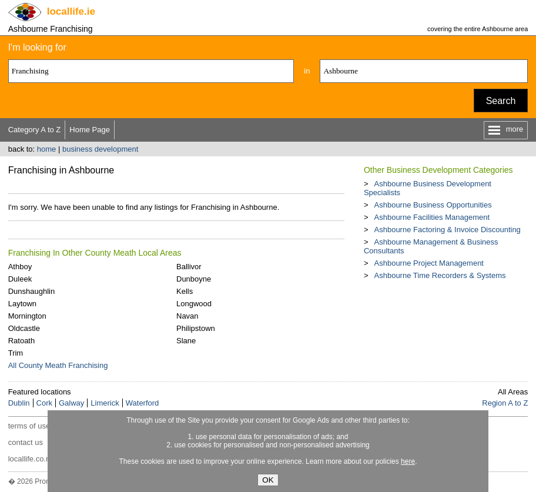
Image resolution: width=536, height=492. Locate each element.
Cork (44, 403)
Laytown (22, 303)
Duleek (20, 279)
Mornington (27, 316)
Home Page (89, 129)
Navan (187, 316)
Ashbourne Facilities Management (432, 217)
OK (267, 480)
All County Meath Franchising (58, 365)
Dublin (19, 403)
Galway (71, 403)
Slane (186, 340)
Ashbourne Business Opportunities (433, 204)
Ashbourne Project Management (429, 263)
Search (501, 101)
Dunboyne (193, 279)
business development (100, 149)
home (46, 149)
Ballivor (189, 266)
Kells (184, 291)
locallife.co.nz (31, 458)
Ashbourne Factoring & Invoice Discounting (447, 229)
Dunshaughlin (31, 291)
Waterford (142, 403)
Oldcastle (24, 328)
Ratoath (21, 340)
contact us (25, 442)
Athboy (20, 266)
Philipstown (195, 328)
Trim (16, 353)
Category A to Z (34, 129)
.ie (71, 11)
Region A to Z (505, 403)
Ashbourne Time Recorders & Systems (440, 275)
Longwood (194, 303)
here (408, 461)
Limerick (105, 403)
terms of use (29, 425)
